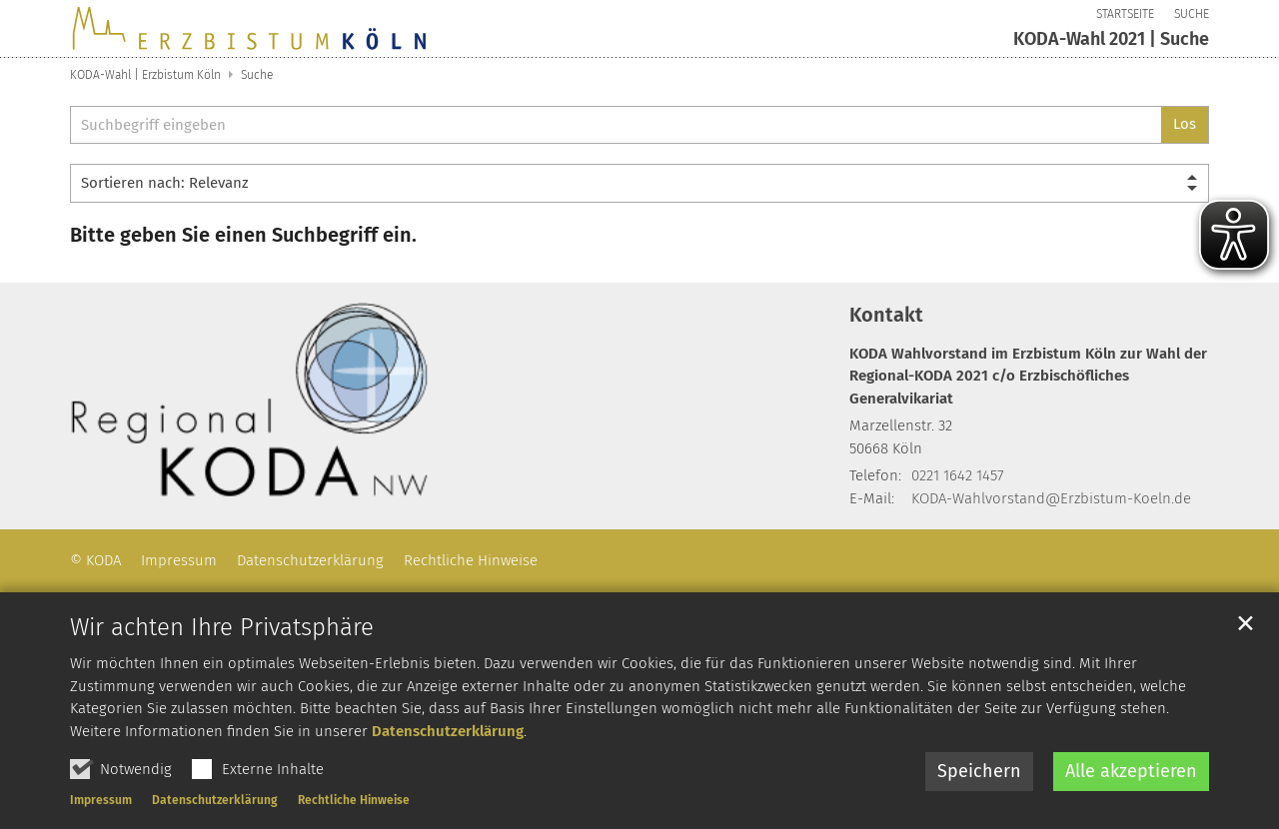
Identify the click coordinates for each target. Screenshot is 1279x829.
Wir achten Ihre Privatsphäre (222, 628)
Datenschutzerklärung (448, 731)
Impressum (101, 801)
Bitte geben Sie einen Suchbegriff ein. (243, 235)
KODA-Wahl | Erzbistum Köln (145, 75)
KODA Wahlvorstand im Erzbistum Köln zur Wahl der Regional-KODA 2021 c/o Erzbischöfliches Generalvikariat (1028, 376)
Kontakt (886, 315)
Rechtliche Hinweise (354, 801)
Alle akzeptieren (1131, 772)
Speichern (979, 772)
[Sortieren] (639, 183)
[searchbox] (615, 125)
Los (1184, 124)
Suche (257, 75)
